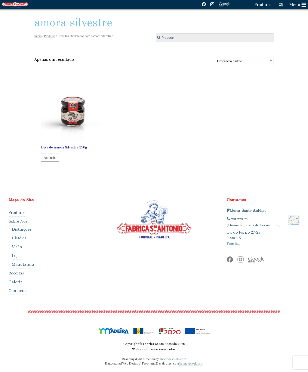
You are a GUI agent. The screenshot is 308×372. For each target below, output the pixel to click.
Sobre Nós (18, 221)
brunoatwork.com (191, 363)
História (19, 238)
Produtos (49, 36)
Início (37, 36)
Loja (16, 255)
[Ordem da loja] (244, 61)
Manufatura (23, 264)
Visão (17, 247)
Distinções (21, 229)
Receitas (16, 273)
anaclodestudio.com (173, 359)
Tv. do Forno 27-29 (244, 232)
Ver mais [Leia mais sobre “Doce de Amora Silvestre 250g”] (50, 157)
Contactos (18, 291)
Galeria (15, 282)
